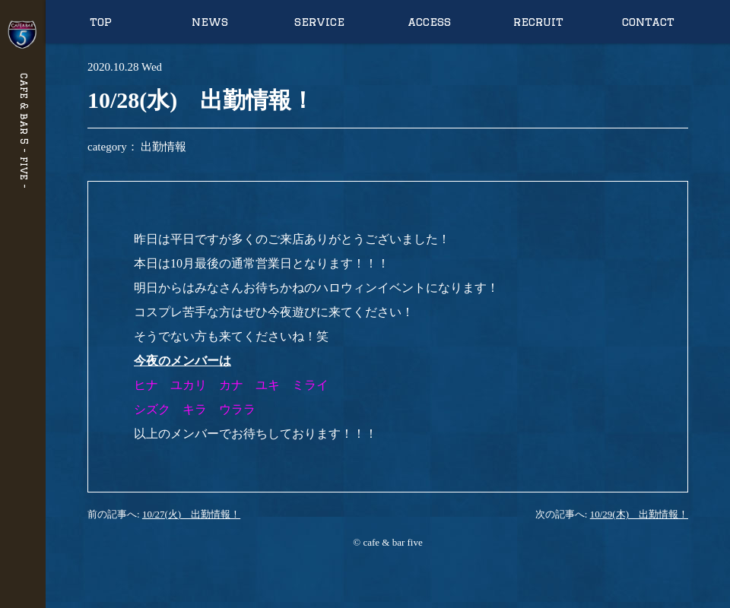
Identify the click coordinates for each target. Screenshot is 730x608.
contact (648, 21)
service (319, 21)
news (210, 21)
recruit (538, 21)
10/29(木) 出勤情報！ (639, 514)
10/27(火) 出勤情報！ (191, 514)
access (429, 21)
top (101, 21)
